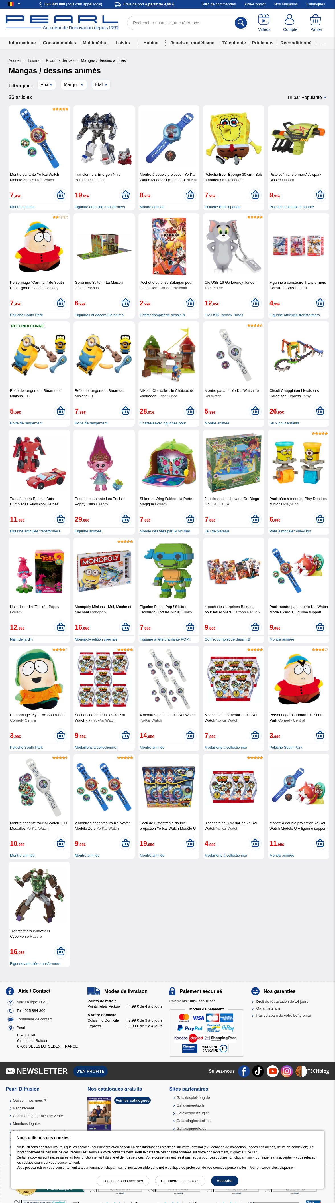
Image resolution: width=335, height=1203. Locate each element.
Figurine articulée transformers (100, 207)
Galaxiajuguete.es (191, 1128)
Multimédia (94, 42)
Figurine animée (88, 531)
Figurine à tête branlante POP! (165, 639)
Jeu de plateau (217, 531)
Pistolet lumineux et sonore (291, 207)
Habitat (151, 42)
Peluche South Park (26, 315)
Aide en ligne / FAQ (32, 1002)
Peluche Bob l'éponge (222, 207)
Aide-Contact (255, 4)
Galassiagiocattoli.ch (194, 1121)
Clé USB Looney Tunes (224, 315)
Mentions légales (27, 1123)
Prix (44, 84)
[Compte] (290, 23)
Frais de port (148, 4)
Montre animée (22, 207)
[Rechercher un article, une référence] (187, 23)
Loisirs (123, 42)
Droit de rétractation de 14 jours (282, 1001)
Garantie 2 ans (268, 1008)
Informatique (22, 42)
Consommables (59, 42)
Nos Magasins (286, 4)
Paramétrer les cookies (180, 1181)
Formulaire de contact (34, 1019)
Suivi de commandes (218, 4)
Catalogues (315, 4)
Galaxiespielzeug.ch (193, 1113)
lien (254, 1152)
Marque (71, 84)
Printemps (262, 42)
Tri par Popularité (304, 97)
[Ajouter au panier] (60, 195)
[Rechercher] (241, 23)
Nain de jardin (21, 639)
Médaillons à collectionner (96, 747)
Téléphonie (234, 42)
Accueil (16, 60)
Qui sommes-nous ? (29, 1100)
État (99, 84)
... (322, 42)
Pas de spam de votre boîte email (284, 1015)
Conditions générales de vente (38, 1116)
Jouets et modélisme (192, 42)
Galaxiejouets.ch (190, 1105)
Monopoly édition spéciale (96, 639)
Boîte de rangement (26, 423)
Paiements (192, 1001)
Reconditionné (296, 42)
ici (293, 1168)
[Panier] (316, 23)
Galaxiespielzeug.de (193, 1097)
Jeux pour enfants (284, 423)
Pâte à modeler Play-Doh (290, 531)
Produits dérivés (60, 60)
